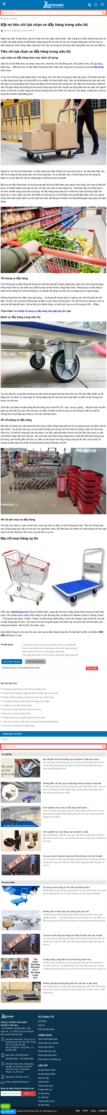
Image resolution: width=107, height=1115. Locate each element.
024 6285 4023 (12, 1059)
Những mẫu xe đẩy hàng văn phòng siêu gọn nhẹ (66, 911)
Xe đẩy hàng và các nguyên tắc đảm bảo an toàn (23, 717)
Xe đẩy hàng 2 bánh (47, 1074)
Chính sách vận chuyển (48, 1043)
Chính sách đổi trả (46, 1047)
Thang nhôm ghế (45, 1086)
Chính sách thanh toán (48, 1039)
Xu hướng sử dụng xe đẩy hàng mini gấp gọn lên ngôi (25, 700)
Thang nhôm (43, 1082)
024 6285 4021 (21, 1055)
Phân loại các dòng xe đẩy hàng (15, 713)
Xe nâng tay (43, 1097)
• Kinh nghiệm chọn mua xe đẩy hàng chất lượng (43, 651)
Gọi (5, 1106)
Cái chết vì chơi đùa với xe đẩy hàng (17, 725)
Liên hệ (41, 1025)
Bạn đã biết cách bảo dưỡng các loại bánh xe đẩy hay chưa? (71, 759)
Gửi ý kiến (92, 668)
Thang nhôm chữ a (46, 1101)
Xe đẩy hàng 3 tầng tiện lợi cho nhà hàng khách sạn (67, 959)
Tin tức (14, 19)
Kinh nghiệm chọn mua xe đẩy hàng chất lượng (65, 807)
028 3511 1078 (21, 1077)
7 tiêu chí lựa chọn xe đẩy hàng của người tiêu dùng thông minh (29, 721)
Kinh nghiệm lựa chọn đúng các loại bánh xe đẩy (65, 832)
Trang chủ (4, 19)
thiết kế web (28, 1111)
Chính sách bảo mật (47, 1051)
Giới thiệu (42, 1021)
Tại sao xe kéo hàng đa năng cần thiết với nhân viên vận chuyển (29, 692)
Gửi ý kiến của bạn (11, 662)
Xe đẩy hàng (43, 1093)
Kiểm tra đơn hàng (46, 1029)
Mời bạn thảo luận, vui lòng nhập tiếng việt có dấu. (40, 670)
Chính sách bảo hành (47, 1055)
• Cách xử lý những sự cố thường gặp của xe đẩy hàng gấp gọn (49, 648)
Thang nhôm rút (45, 1089)
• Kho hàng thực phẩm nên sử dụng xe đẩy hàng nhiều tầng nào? (50, 655)
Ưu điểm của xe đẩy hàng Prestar (16, 704)
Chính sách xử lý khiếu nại (49, 1059)
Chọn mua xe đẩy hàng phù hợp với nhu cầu (21, 709)
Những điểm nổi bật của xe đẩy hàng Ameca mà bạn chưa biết (72, 783)
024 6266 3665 (26, 1059)
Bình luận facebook (35, 662)
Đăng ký (28, 1093)
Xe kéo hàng (43, 1105)
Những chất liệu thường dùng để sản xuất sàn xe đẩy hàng (27, 696)
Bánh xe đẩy (43, 1078)
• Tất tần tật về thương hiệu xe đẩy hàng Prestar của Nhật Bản (49, 645)
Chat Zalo (8, 1111)
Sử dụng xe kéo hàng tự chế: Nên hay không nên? (23, 688)
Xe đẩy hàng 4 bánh (47, 1070)
